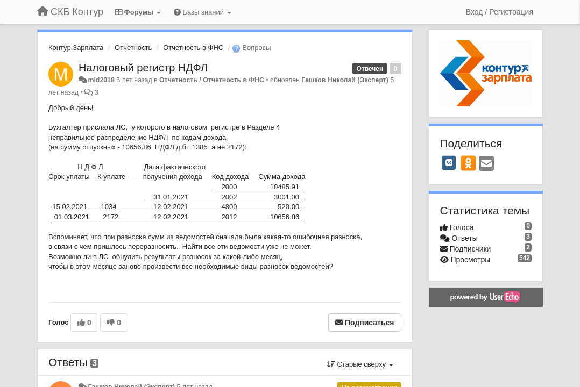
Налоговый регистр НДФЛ (143, 68)
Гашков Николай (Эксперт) (344, 80)
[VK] (449, 163)
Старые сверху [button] (360, 364)
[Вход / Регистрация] (499, 12)
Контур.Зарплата (75, 48)
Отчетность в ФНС (193, 48)
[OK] (468, 163)
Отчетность (133, 48)
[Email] (486, 164)
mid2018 (101, 80)
